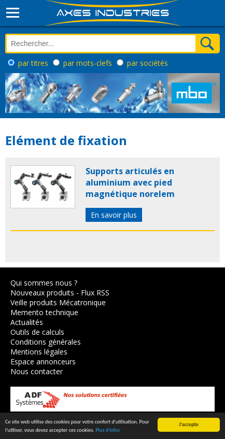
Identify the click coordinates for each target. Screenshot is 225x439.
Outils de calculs (37, 332)
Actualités (26, 322)
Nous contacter (36, 371)
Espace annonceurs (43, 361)
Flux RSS (95, 293)
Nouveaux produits (42, 293)
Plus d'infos (107, 430)
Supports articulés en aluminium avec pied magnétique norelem (130, 182)
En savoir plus (114, 215)
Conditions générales (45, 342)
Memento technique (44, 312)
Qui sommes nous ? (43, 283)
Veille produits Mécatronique (58, 302)
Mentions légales (38, 352)
